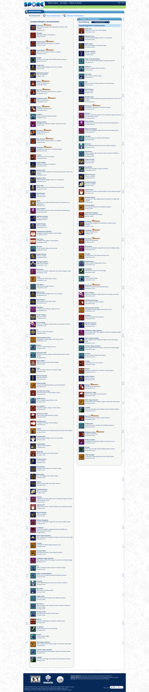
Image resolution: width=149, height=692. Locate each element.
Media (77, 679)
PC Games (89, 676)
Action (99, 677)
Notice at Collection (62, 690)
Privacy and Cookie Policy (49, 690)
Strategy (104, 677)
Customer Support (36, 688)
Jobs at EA (65, 688)
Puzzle (92, 677)
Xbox (97, 676)
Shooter (87, 677)
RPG (96, 677)
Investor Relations (104, 679)
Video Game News (85, 679)
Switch (83, 676)
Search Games (95, 679)
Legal (69, 690)
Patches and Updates (55, 688)
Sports (116, 677)
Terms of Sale (37, 690)
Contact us (27, 688)
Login (123, 2)
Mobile (109, 676)
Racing (82, 677)
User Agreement (28, 690)
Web (94, 676)
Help (119, 2)
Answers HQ (45, 688)
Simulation (111, 677)
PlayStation (103, 676)
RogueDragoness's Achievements (92, 25)
